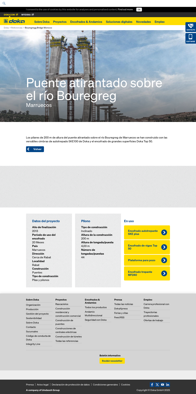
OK (139, 9)
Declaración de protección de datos (71, 384)
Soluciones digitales (119, 22)
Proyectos (60, 22)
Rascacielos (61, 304)
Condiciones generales (105, 384)
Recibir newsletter (112, 360)
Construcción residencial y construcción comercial (68, 312)
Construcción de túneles (68, 336)
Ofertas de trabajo (153, 320)
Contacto (31, 327)
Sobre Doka (41, 22)
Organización (33, 304)
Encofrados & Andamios (86, 22)
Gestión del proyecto (37, 313)
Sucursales (32, 331)
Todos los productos (96, 307)
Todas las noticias (123, 304)
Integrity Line (33, 344)
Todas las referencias (66, 341)
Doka (6, 27)
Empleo (160, 22)
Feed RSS (119, 317)
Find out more (125, 9)
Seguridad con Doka (95, 319)
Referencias (17, 27)
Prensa (30, 384)
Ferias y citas (121, 313)
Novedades (143, 22)
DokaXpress (121, 308)
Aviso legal (43, 384)
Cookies (125, 384)
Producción (32, 309)
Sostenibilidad (33, 318)
